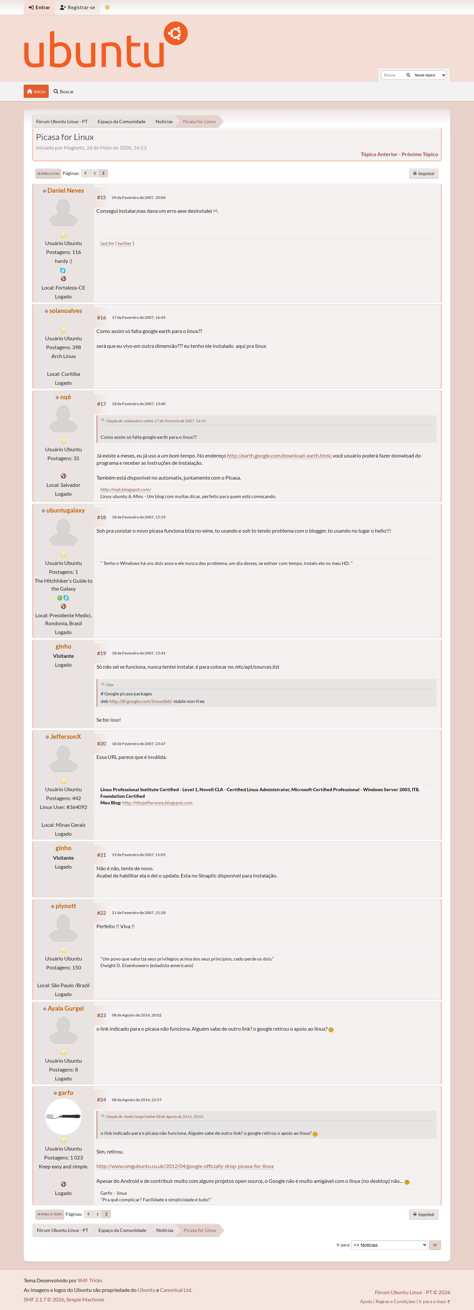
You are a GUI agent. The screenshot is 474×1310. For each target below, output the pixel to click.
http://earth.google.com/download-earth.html (278, 455)
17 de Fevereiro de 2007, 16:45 (139, 317)
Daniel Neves (65, 190)
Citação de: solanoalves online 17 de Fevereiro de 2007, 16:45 (156, 420)
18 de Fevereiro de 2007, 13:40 (139, 404)
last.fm (107, 243)
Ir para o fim (48, 174)
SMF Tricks (90, 1280)
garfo (65, 1092)
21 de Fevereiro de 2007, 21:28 (139, 912)
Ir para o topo (50, 1214)
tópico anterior (379, 154)
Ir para (343, 1244)
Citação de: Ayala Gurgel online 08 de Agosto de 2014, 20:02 (154, 1116)
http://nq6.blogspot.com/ (125, 489)
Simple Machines (85, 1299)
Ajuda (366, 1301)
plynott (66, 905)
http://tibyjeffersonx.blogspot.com (157, 802)
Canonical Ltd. (176, 1290)
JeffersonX (65, 736)
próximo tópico (420, 154)
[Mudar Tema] (107, 7)
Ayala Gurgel (66, 1008)
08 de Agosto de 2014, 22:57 (137, 1100)
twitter (125, 243)
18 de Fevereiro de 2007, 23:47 (139, 743)
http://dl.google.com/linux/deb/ (140, 701)
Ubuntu (146, 1290)
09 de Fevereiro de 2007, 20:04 (139, 197)
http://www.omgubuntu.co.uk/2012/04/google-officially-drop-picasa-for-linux (185, 1166)
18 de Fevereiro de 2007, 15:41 (139, 653)
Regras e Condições (395, 1301)
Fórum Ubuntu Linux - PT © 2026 (412, 1292)
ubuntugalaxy (65, 510)
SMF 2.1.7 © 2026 (44, 1299)
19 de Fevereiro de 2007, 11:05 (139, 854)
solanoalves (65, 310)
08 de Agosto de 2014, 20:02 (137, 1015)
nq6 (65, 397)
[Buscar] (408, 75)
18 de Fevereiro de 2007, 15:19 (139, 517)
